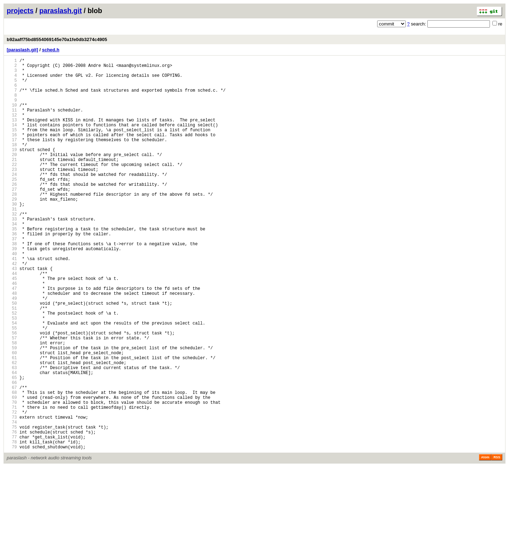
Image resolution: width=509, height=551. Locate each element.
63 (12, 434)
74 (12, 501)
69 (12, 470)
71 (12, 483)
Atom (485, 541)
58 (12, 404)
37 (12, 278)
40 (12, 296)
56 (12, 392)
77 (12, 519)
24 (12, 200)
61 (12, 422)
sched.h (50, 49)
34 (12, 260)
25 (12, 206)
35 (12, 266)
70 (12, 476)
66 (12, 452)
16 (12, 152)
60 (12, 416)
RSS (496, 541)
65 (12, 446)
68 (12, 464)
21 (12, 182)
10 (12, 116)
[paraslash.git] (22, 49)
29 (12, 230)
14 (12, 140)
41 (12, 302)
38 (12, 284)
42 (12, 308)
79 (12, 531)
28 (12, 224)
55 (12, 386)
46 (12, 332)
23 (12, 194)
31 (12, 242)
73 (12, 495)
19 (12, 170)
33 (12, 254)
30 (12, 236)
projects (20, 11)
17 (12, 158)
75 (12, 507)
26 (12, 212)
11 (12, 122)
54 (12, 380)
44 (12, 320)
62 (12, 428)
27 (12, 218)
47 (12, 338)
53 (12, 374)
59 (12, 410)
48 (12, 344)
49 (12, 350)
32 (12, 248)
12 (12, 128)
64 (12, 440)
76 (12, 513)
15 (12, 146)
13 (12, 134)
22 (12, 188)
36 (12, 272)
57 (12, 398)
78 (12, 525)
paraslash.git (60, 11)
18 (12, 164)
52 (12, 368)
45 (12, 326)
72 (12, 489)
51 (12, 362)
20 (12, 176)
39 (12, 290)
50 (12, 356)
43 (12, 314)
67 (12, 458)
